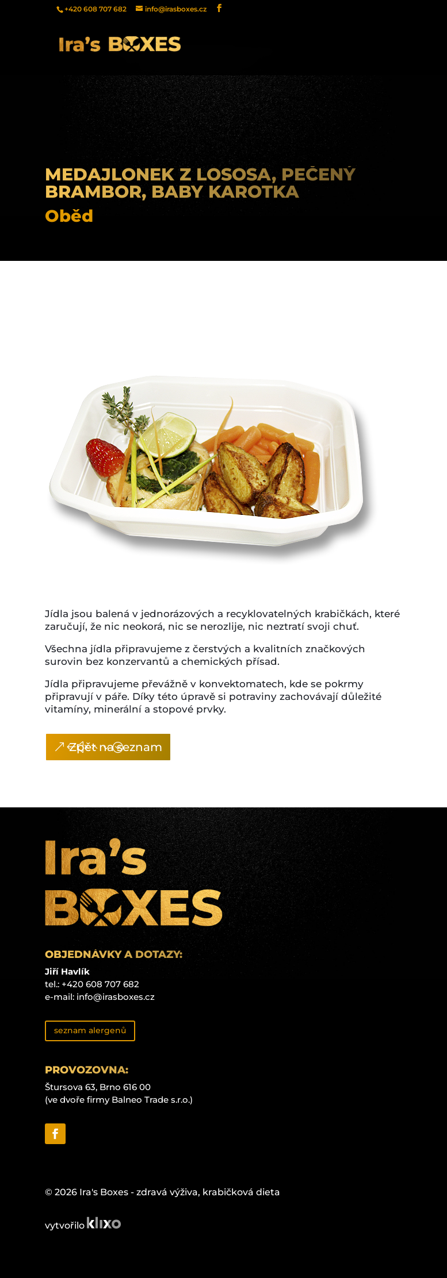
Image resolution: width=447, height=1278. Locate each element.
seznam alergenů (90, 1030)
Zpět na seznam (115, 747)
